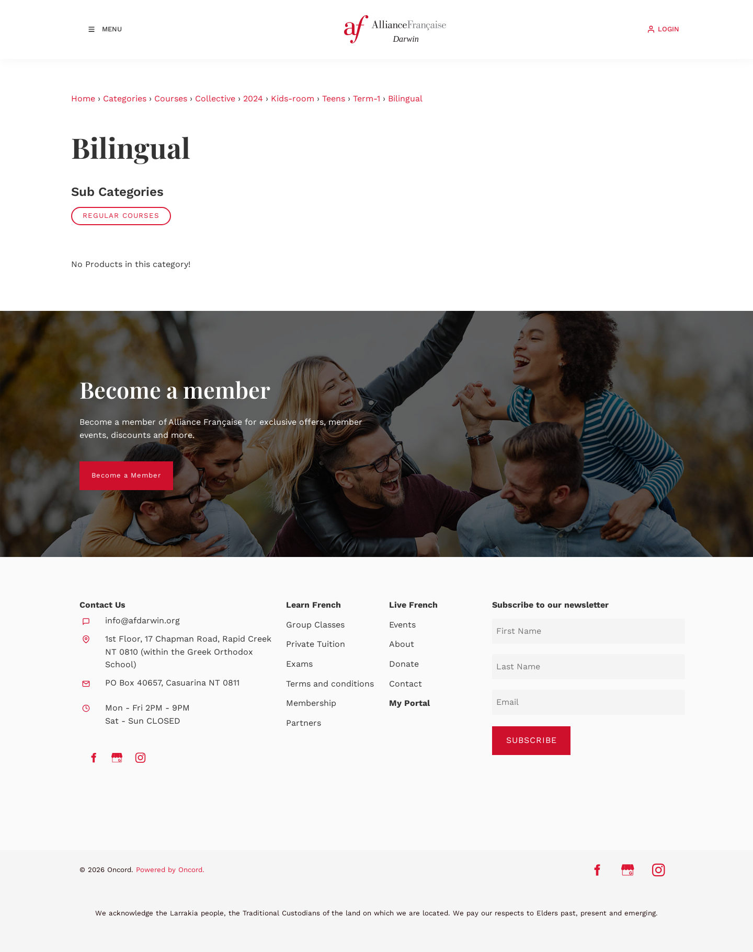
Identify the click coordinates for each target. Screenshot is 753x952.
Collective (215, 98)
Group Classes (315, 625)
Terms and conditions (330, 684)
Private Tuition (315, 644)
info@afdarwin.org (142, 620)
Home (83, 98)
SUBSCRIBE (531, 740)
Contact (405, 684)
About (401, 644)
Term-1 (366, 98)
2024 (253, 98)
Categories (124, 98)
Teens (333, 98)
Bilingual (405, 98)
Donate (404, 664)
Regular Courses (121, 215)
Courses (170, 98)
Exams (299, 664)
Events (402, 625)
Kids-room (292, 98)
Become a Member (114, 467)
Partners (303, 723)
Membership (311, 703)
